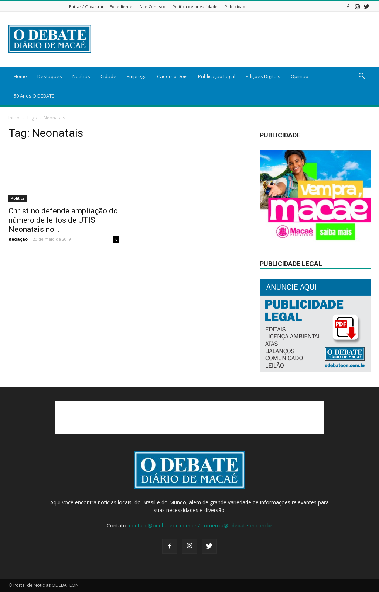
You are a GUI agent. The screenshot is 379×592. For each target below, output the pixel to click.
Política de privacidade (195, 6)
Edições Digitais (263, 76)
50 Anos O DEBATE (34, 96)
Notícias (81, 76)
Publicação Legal (216, 76)
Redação (18, 239)
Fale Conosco (152, 6)
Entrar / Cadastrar (86, 6)
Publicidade (236, 6)
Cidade (108, 76)
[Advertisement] (189, 417)
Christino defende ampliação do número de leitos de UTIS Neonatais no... (63, 220)
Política (18, 198)
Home (20, 76)
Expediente (121, 6)
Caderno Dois (172, 76)
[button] (362, 76)
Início (14, 118)
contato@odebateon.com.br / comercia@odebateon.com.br (200, 525)
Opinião (299, 76)
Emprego (137, 76)
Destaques (49, 76)
